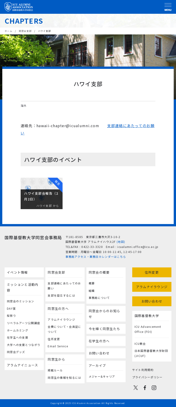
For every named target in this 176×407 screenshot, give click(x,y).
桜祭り (11, 315)
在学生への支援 (17, 337)
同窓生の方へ (58, 308)
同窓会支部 (25, 31)
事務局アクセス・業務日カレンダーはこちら (96, 256)
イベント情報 (17, 272)
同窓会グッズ (16, 352)
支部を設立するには (61, 295)
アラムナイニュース (22, 365)
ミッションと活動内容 (22, 287)
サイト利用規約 (143, 370)
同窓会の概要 (99, 272)
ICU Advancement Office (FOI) (148, 329)
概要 (92, 283)
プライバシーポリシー (147, 377)
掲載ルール (55, 370)
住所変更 (54, 339)
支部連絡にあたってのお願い (64, 285)
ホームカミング (17, 330)
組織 (92, 290)
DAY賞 (11, 308)
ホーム (8, 31)
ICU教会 (140, 343)
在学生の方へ (99, 341)
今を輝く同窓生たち (104, 328)
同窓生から (56, 359)
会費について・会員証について (64, 329)
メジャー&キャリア (102, 376)
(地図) (121, 242)
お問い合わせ (99, 353)
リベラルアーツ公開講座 (23, 323)
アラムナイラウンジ (61, 319)
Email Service (58, 346)
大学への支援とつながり (23, 345)
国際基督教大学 (147, 315)
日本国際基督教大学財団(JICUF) (151, 353)
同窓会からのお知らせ (104, 314)
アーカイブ (97, 365)
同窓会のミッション (20, 301)
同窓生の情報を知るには (64, 377)
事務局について (99, 298)
